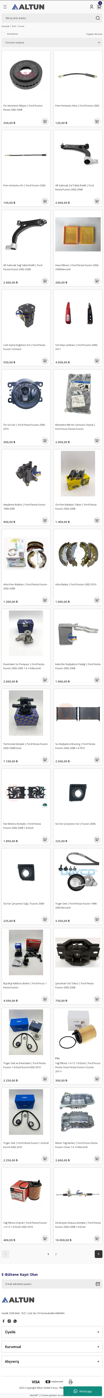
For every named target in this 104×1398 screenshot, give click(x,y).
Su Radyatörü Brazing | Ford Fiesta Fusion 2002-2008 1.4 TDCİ (75, 746)
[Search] (52, 18)
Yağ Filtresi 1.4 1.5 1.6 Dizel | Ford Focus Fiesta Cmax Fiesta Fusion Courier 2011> (78, 1067)
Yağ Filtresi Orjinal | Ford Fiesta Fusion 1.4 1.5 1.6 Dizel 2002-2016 (25, 1225)
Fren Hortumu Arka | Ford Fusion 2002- (77, 105)
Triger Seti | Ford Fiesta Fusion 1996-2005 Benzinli (76, 905)
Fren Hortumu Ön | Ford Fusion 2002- (24, 185)
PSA (57, 1058)
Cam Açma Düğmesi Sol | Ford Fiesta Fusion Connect (24, 347)
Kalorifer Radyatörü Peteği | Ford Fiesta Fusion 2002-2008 (78, 666)
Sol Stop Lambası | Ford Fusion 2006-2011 (76, 347)
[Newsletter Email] (52, 1284)
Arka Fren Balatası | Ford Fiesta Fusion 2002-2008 (25, 586)
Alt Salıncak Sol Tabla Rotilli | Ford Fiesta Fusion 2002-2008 (74, 187)
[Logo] (28, 6)
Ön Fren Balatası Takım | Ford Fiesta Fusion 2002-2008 (75, 506)
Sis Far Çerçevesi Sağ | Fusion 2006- (24, 903)
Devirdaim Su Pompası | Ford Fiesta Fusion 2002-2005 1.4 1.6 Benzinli (23, 666)
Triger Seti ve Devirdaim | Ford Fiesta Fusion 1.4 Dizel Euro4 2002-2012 (24, 1065)
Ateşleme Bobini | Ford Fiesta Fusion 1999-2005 (24, 506)
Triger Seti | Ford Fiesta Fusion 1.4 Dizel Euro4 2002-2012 (26, 1145)
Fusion (21, 26)
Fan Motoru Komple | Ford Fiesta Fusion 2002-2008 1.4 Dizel (22, 826)
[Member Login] (92, 7)
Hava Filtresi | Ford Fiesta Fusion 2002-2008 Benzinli (77, 267)
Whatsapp (83, 1391)
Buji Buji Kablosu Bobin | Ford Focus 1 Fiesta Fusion (25, 985)
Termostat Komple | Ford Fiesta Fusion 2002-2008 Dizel (25, 746)
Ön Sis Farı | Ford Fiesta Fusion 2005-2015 (24, 427)
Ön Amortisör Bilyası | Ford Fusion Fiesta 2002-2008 (23, 107)
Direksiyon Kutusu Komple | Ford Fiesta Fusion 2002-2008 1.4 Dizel (78, 1225)
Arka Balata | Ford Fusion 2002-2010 (75, 584)
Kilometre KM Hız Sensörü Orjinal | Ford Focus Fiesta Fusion (75, 427)
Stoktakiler (12, 33)
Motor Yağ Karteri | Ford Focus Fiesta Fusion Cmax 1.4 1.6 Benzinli (76, 1145)
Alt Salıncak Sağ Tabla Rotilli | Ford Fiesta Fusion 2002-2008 (22, 267)
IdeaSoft (34, 1395)
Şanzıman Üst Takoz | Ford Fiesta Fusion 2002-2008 (74, 985)
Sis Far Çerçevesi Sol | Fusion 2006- (75, 823)
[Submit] (98, 1284)
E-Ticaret (44, 1395)
